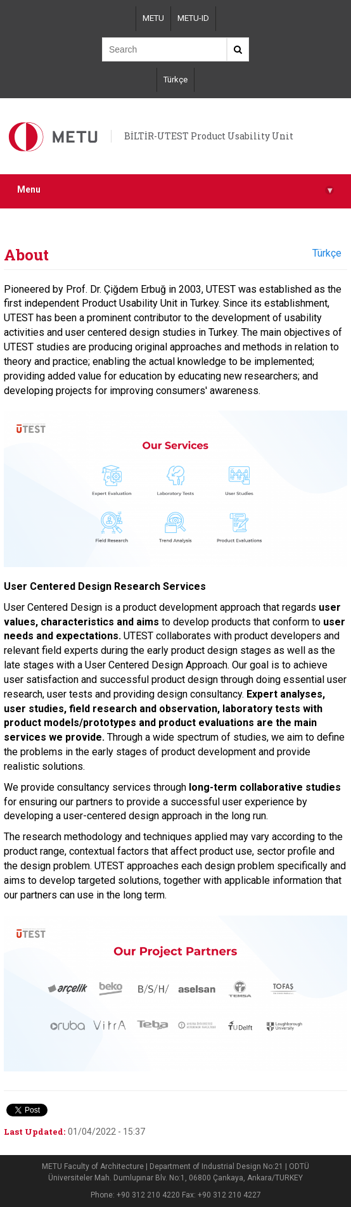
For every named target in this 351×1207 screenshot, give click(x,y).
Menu (175, 189)
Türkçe (175, 79)
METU (153, 18)
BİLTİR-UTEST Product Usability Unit (208, 136)
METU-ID (193, 18)
